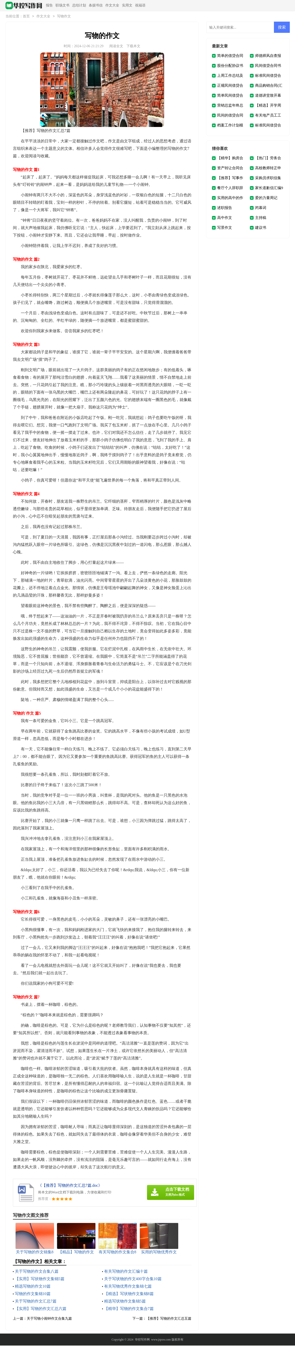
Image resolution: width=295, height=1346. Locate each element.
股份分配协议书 (230, 66)
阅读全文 (116, 46)
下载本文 (133, 46)
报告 (49, 5)
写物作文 (64, 17)
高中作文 (224, 218)
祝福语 (140, 5)
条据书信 (96, 5)
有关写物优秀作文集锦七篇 (128, 1287)
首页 (26, 17)
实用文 (127, 5)
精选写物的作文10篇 (33, 1287)
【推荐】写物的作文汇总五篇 (168, 1319)
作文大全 (112, 5)
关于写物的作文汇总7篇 (36, 1302)
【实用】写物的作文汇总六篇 (40, 1309)
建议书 (260, 228)
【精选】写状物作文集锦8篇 (129, 1294)
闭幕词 (260, 208)
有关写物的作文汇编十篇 (126, 1272)
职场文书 (62, 5)
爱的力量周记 (266, 198)
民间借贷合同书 (268, 66)
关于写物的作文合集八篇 (37, 1272)
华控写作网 (142, 1340)
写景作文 (224, 228)
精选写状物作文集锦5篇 (125, 1302)
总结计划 (79, 5)
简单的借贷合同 (230, 56)
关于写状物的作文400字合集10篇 (133, 1279)
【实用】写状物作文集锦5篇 (39, 1279)
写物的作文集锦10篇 (33, 1294)
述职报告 (224, 208)
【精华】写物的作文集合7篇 (129, 1309)
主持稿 (260, 218)
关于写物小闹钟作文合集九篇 (49, 1319)
